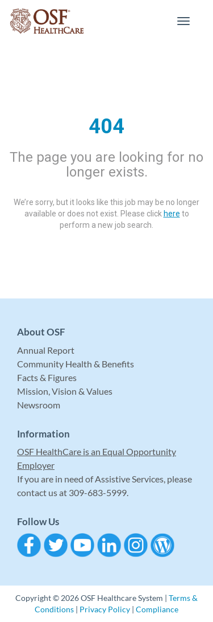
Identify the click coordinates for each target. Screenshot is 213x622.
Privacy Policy (105, 609)
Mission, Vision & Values (64, 391)
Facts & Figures (47, 377)
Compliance (157, 609)
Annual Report (45, 350)
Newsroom (38, 404)
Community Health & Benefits (75, 363)
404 (106, 126)
